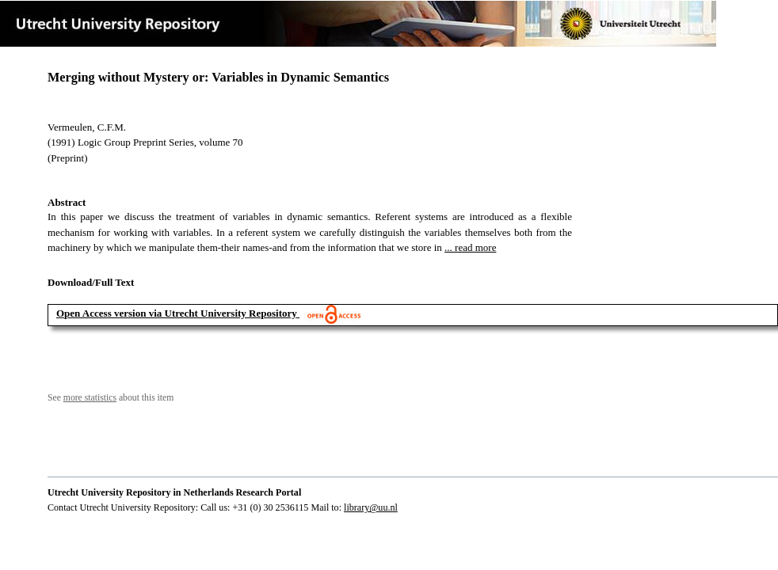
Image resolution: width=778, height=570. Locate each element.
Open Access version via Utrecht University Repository (176, 313)
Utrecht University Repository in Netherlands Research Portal (174, 492)
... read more (470, 247)
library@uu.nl (371, 507)
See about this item (111, 398)
